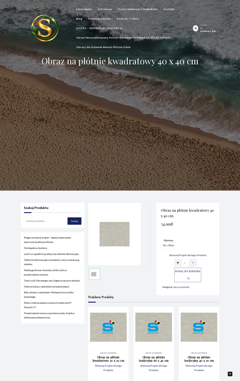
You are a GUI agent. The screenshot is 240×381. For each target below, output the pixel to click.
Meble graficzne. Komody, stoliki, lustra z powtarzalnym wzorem (45, 275)
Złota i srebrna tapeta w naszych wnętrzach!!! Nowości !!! (48, 308)
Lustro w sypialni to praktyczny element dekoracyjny (51, 256)
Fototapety (84, 9)
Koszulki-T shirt (128, 19)
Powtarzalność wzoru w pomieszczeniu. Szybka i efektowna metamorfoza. (49, 318)
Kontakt (169, 9)
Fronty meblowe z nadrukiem (138, 9)
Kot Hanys (105, 9)
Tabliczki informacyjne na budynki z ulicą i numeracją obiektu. (51, 265)
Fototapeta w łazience (35, 251)
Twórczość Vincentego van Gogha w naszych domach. (52, 283)
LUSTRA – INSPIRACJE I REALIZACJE (99, 28)
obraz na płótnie (181, 287)
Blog (79, 19)
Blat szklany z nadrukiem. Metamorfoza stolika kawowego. (48, 297)
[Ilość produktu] (185, 262)
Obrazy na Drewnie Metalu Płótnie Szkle (103, 47)
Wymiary (168, 240)
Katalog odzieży (99, 19)
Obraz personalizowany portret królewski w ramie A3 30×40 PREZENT (123, 37)
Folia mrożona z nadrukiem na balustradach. (46, 289)
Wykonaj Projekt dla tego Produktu (187, 255)
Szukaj (74, 221)
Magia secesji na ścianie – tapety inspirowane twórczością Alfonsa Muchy (47, 242)
